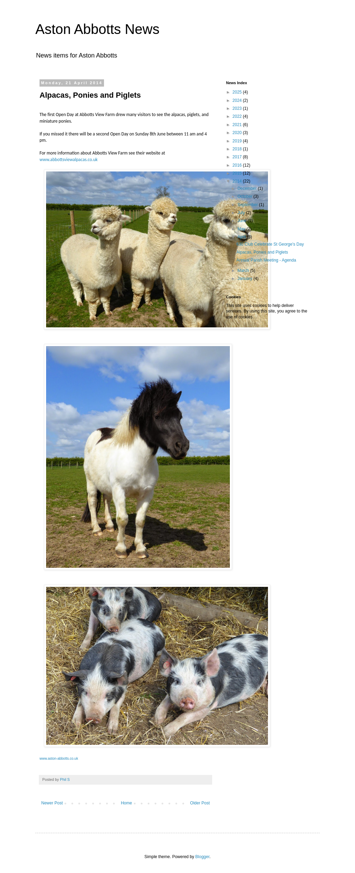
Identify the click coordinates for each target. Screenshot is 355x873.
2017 (238, 157)
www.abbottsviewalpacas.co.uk (69, 159)
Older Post (200, 803)
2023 (238, 108)
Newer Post (52, 803)
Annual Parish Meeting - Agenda (266, 260)
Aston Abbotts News (97, 29)
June (242, 220)
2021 (238, 124)
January (245, 278)
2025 (238, 92)
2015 (238, 173)
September (248, 204)
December (247, 188)
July (241, 212)
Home (126, 803)
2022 (238, 116)
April (242, 237)
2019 (238, 141)
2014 (238, 181)
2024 (238, 100)
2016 (238, 165)
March (243, 270)
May (241, 229)
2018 (238, 149)
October (245, 196)
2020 (238, 132)
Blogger (202, 856)
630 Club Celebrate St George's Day (270, 244)
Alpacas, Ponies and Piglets (262, 252)
